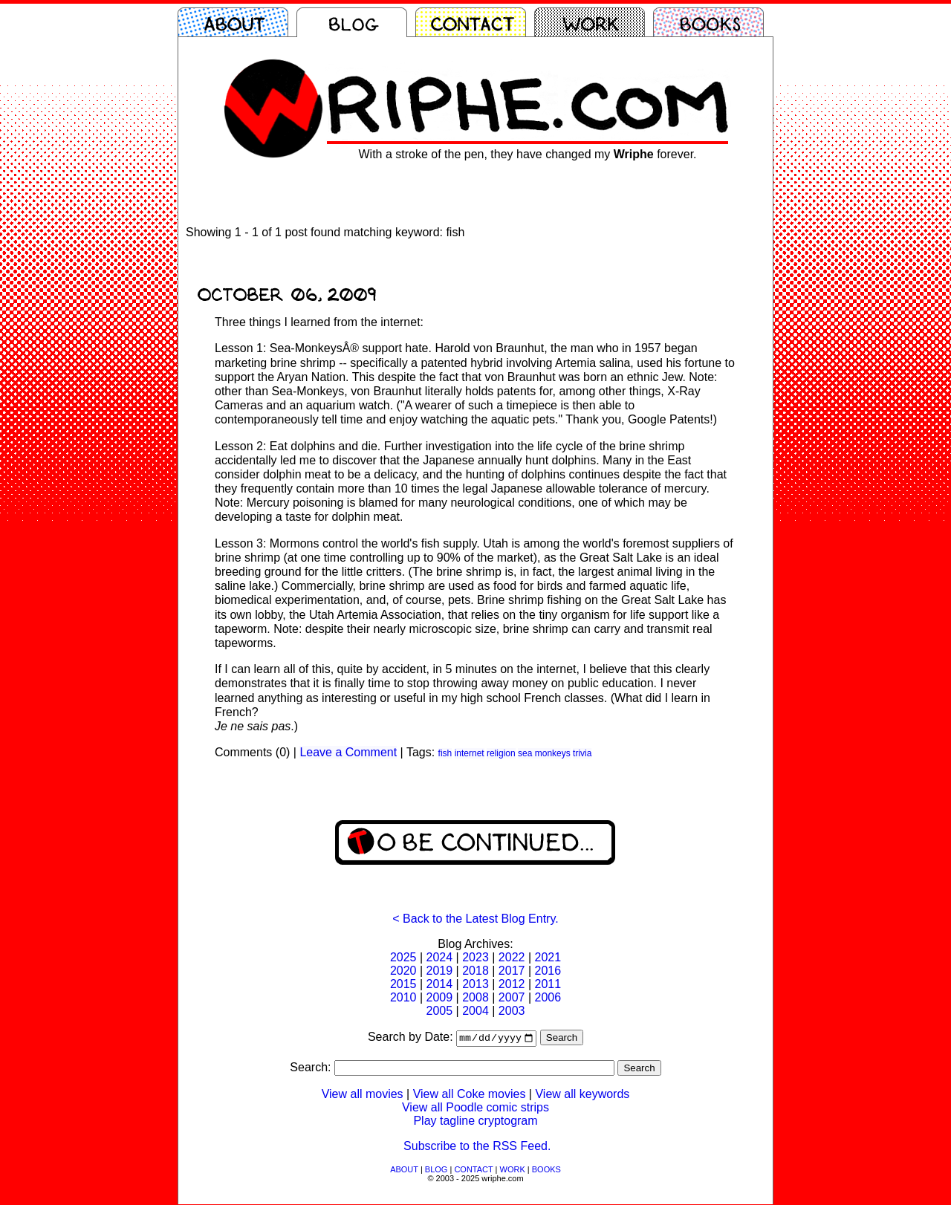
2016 (547, 970)
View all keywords (582, 1094)
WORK (512, 1170)
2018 (475, 970)
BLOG (436, 1170)
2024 (439, 957)
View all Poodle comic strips (475, 1108)
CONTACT (473, 1170)
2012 (512, 984)
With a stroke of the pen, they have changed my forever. (527, 154)
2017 (512, 970)
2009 (439, 997)
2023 (475, 957)
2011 (547, 984)
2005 (439, 1010)
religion (501, 753)
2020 (403, 970)
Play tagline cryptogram (475, 1121)
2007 (512, 997)
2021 (547, 957)
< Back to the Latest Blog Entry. (475, 918)
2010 (403, 997)
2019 (439, 970)
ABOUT (404, 1170)
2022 (512, 957)
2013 (475, 984)
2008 (475, 997)
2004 (475, 1010)
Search (561, 1039)
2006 (547, 997)
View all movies (362, 1094)
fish (445, 753)
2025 (403, 957)
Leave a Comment (348, 752)
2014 (439, 984)
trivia (582, 753)
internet (469, 753)
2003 (512, 1010)
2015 (403, 984)
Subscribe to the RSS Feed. (477, 1146)
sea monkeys (544, 753)
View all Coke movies (469, 1094)
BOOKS (546, 1170)
